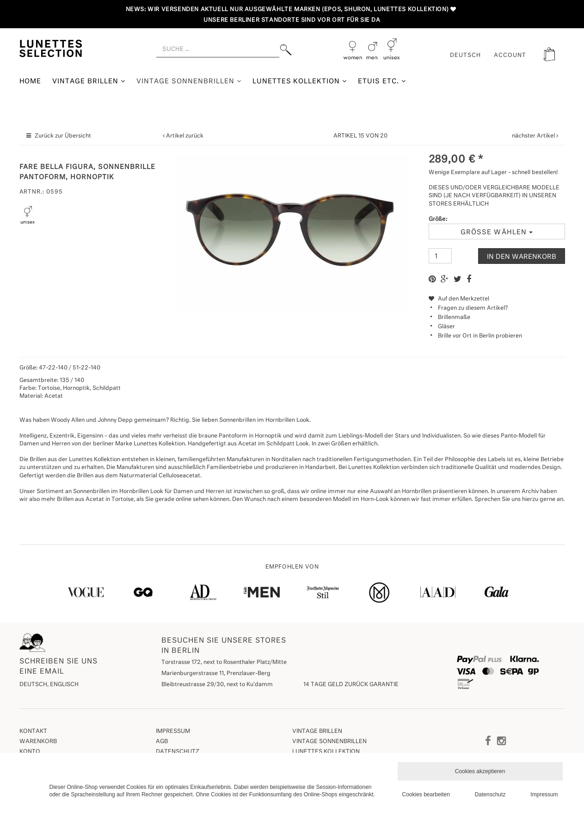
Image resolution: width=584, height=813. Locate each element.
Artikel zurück (184, 136)
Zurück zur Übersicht (63, 136)
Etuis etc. (382, 81)
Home (30, 81)
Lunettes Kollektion (299, 81)
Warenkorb (38, 741)
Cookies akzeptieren (480, 771)
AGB (162, 741)
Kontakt (33, 731)
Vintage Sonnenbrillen (188, 81)
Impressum (173, 731)
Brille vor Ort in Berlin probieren (480, 336)
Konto (29, 752)
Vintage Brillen (88, 81)
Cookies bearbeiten (426, 794)
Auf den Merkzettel (459, 299)
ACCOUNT (510, 55)
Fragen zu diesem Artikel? (468, 308)
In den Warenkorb (521, 257)
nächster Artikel (534, 136)
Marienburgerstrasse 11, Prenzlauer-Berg (215, 673)
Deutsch (465, 55)
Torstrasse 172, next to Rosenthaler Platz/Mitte (224, 662)
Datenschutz (177, 752)
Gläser (446, 327)
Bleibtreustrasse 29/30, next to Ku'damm (217, 685)
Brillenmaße (454, 317)
